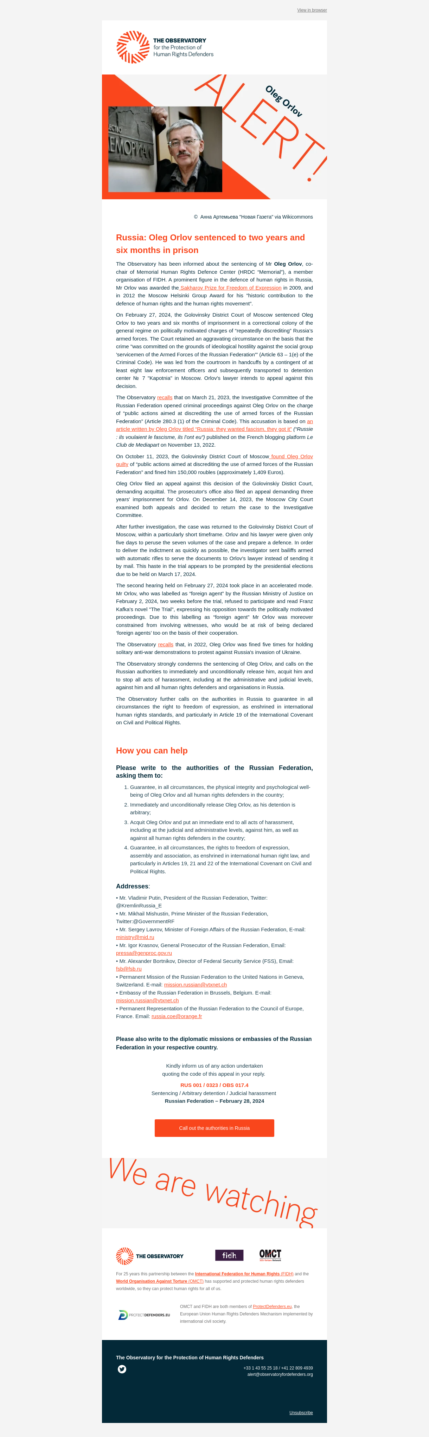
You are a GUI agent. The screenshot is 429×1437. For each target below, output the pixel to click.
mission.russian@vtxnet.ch (195, 985)
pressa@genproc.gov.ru (144, 953)
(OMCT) (160, 1281)
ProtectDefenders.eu (272, 1306)
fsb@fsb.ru (129, 969)
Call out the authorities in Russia (214, 1128)
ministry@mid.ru (135, 937)
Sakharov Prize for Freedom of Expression (230, 288)
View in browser (312, 10)
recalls (164, 397)
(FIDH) (244, 1273)
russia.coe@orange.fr (177, 1016)
